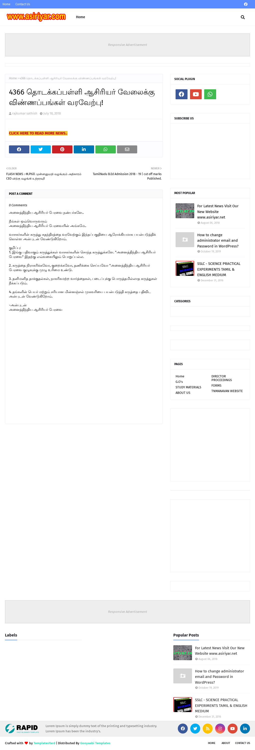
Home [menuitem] (80, 17)
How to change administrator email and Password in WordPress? (218, 240)
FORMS (216, 385)
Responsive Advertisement (127, 45)
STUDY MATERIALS (188, 387)
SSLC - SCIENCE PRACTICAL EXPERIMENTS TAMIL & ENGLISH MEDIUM (218, 269)
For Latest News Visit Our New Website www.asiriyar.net (218, 211)
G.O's (179, 382)
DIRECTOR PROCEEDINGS (221, 378)
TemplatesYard (44, 743)
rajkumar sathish (24, 113)
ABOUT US (183, 393)
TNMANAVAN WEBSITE (227, 391)
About (226, 743)
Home (6, 4)
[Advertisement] (210, 445)
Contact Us (22, 4)
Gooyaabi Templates (95, 743)
